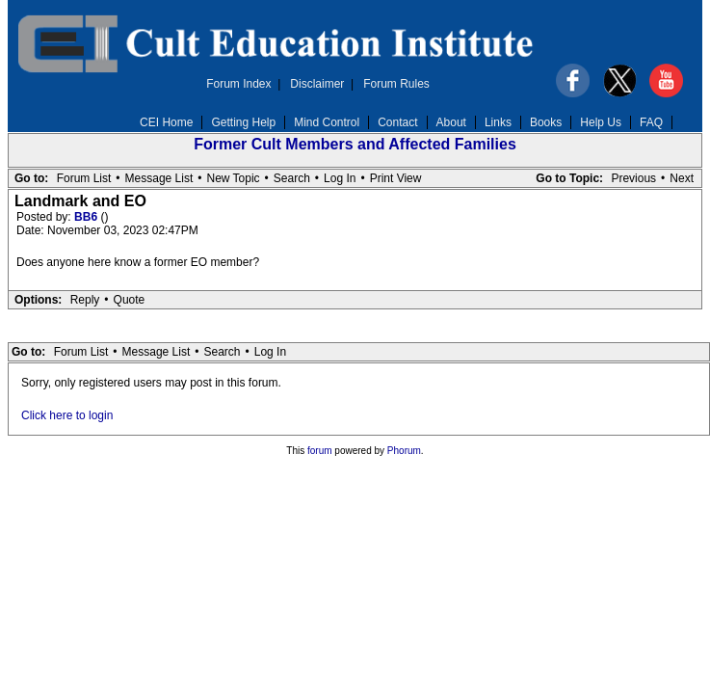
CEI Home (166, 122)
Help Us (600, 122)
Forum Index (238, 84)
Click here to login (67, 415)
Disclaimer (317, 84)
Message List (159, 178)
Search (292, 178)
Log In (339, 178)
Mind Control (326, 122)
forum (319, 450)
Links (498, 122)
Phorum (404, 450)
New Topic (232, 178)
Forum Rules (396, 84)
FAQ (651, 122)
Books (546, 122)
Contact (397, 122)
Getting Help (243, 122)
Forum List (84, 178)
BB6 (87, 217)
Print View (396, 178)
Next (682, 178)
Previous (633, 178)
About (451, 122)
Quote (129, 300)
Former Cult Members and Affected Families (355, 144)
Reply (85, 300)
